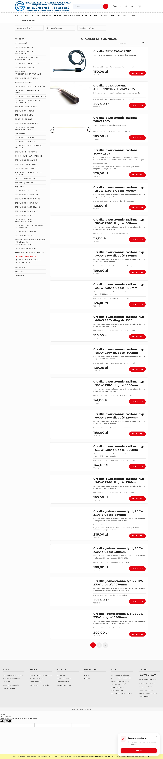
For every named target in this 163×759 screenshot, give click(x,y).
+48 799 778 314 (148, 679)
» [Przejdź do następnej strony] (105, 645)
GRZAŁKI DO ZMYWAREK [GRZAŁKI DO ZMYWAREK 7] (26, 160)
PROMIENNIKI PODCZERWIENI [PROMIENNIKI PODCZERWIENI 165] (29, 252)
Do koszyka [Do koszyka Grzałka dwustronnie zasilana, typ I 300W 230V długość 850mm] (137, 272)
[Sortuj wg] (130, 43)
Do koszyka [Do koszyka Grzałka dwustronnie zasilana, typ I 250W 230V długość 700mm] (137, 207)
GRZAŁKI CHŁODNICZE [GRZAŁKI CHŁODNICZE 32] (25, 256)
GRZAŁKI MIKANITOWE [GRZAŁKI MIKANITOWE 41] (26, 152)
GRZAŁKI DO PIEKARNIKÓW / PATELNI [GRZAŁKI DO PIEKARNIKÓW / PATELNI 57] (28, 147)
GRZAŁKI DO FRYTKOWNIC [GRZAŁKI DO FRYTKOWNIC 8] (27, 199)
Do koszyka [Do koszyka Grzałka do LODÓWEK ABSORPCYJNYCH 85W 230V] (137, 105)
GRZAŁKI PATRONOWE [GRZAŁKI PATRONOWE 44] (25, 164)
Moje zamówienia (64, 678)
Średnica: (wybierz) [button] (86, 28)
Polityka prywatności (11, 678)
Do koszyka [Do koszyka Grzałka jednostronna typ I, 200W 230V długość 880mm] (137, 569)
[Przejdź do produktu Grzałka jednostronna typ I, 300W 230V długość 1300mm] (70, 624)
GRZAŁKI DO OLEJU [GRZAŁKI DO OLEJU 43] (24, 115)
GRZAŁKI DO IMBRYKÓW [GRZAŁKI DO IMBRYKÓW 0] (26, 203)
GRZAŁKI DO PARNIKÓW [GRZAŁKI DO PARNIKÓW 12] (26, 211)
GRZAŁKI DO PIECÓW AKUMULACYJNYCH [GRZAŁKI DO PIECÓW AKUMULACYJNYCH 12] (25, 128)
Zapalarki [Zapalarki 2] (19, 187)
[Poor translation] (8, 721)
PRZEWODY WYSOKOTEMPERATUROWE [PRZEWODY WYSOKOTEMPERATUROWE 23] (28, 73)
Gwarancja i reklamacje (39, 685)
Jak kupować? (8, 682)
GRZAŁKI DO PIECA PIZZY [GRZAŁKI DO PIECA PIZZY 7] (27, 123)
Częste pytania (9, 688)
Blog (114, 669)
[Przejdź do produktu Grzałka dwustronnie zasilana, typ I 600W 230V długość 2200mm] (70, 424)
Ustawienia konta (64, 685)
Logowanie (61, 675)
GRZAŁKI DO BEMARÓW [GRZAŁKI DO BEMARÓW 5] (26, 191)
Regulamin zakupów (11, 685)
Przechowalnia (63, 682)
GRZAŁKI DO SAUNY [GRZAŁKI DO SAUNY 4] (24, 215)
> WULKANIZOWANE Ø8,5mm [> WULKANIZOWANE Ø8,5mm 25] (29, 260)
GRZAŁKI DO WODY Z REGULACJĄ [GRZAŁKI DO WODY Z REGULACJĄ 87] (25, 52)
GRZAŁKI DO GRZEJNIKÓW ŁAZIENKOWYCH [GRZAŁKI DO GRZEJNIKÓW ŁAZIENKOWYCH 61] (27, 102)
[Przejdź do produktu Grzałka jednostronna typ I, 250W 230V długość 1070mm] (70, 591)
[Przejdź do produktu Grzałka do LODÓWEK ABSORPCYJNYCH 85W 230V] (70, 96)
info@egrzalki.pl (145, 687)
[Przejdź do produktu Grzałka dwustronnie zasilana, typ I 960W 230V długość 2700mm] (70, 489)
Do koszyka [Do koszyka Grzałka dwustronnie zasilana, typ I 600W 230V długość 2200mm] (137, 434)
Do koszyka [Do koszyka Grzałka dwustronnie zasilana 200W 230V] (137, 138)
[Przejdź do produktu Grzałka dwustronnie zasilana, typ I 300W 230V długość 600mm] (70, 230)
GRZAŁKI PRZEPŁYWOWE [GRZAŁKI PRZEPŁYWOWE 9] (27, 168)
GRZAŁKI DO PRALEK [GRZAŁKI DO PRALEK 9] (25, 137)
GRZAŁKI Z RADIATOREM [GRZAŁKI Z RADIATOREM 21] (26, 78)
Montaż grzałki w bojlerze (122, 693)
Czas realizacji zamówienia (41, 675)
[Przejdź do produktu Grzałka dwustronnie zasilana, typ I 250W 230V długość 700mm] (70, 197)
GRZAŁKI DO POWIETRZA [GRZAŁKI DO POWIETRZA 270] (27, 64)
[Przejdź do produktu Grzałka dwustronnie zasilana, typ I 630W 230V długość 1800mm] (70, 456)
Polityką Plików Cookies (68, 756)
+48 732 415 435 (147, 675)
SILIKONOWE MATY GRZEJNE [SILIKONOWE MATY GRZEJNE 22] (28, 156)
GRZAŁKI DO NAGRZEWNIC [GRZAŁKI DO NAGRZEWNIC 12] (27, 207)
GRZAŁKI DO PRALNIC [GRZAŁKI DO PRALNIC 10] (25, 141)
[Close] (156, 736)
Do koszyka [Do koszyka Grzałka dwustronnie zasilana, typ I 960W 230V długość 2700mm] (137, 499)
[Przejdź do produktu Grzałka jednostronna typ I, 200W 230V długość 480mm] (70, 524)
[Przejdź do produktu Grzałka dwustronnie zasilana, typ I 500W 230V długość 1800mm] (70, 392)
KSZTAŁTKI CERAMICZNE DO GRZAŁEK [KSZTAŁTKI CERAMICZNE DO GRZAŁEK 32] (28, 173)
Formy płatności (36, 678)
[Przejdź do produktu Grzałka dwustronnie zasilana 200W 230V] (70, 128)
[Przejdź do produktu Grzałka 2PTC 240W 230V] (70, 62)
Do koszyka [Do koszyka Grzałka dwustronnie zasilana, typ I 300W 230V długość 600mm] (137, 239)
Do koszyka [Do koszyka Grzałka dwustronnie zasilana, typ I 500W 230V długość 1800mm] (137, 401)
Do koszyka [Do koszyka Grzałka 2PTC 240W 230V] (137, 73)
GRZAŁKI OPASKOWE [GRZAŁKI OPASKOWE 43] (24, 111)
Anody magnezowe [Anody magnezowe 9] (24, 182)
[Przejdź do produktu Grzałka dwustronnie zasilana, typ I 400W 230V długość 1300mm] (70, 327)
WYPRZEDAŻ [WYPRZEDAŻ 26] (21, 43)
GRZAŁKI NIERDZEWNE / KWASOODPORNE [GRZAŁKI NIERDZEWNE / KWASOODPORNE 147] (26, 58)
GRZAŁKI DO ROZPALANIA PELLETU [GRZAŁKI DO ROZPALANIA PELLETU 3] (27, 91)
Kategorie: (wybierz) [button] (24, 28)
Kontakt (87, 678)
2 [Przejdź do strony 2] (99, 645)
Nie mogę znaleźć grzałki (13, 675)
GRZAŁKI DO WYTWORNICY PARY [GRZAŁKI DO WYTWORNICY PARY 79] (30, 96)
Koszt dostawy (36, 682)
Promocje (19, 276)
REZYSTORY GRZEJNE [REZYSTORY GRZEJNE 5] (25, 178)
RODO (87, 675)
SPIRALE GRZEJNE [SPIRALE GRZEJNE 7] (23, 82)
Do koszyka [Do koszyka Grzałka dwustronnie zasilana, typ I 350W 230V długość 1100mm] (137, 304)
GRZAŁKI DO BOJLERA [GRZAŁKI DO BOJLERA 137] (25, 68)
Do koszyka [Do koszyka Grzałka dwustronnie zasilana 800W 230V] (137, 175)
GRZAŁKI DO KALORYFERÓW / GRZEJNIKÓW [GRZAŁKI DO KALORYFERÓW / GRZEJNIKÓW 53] (29, 226)
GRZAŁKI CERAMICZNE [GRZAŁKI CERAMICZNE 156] (25, 248)
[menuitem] (20, 15)
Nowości (19, 271)
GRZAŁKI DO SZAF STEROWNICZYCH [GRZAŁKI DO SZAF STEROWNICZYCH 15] (23, 220)
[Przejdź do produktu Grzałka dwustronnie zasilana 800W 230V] (70, 162)
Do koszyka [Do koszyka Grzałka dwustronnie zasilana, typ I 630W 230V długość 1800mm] (137, 466)
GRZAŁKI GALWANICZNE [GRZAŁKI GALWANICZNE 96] (26, 232)
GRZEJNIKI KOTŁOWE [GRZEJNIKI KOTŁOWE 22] (25, 236)
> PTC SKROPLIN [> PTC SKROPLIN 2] (24, 263)
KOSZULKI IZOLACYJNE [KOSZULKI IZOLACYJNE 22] (26, 107)
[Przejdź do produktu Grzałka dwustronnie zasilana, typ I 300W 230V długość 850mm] (70, 262)
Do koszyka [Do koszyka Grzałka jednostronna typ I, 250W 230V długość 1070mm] (137, 601)
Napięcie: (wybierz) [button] (54, 28)
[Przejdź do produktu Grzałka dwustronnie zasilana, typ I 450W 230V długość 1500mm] (70, 359)
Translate (138, 750)
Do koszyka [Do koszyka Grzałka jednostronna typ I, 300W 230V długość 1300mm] (137, 634)
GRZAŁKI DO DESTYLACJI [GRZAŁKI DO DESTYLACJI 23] (26, 195)
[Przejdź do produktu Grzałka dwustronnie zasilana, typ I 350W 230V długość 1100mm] (70, 295)
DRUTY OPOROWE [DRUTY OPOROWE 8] (23, 119)
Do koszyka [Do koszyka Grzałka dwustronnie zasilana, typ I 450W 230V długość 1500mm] (137, 369)
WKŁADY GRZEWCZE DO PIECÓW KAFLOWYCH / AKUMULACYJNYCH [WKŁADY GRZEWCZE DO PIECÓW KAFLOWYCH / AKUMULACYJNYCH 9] (30, 242)
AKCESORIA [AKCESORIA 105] (20, 267)
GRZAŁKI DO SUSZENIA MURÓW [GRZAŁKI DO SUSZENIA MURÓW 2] (30, 86)
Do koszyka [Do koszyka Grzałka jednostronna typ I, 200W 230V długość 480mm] (137, 536)
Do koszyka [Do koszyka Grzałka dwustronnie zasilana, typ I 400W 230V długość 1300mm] (137, 337)
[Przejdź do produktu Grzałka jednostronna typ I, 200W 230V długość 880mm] (70, 558)
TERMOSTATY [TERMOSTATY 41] (21, 133)
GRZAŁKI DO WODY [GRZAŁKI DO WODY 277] (24, 47)
